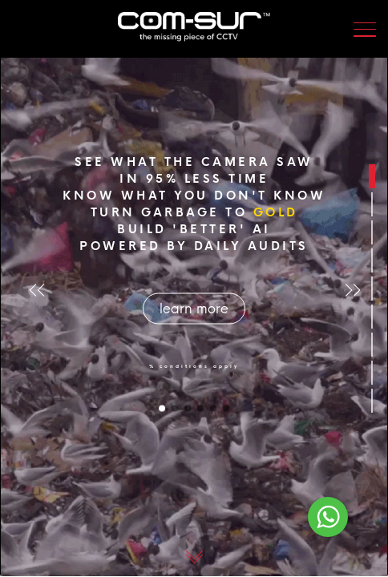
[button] (356, 289)
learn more (194, 309)
